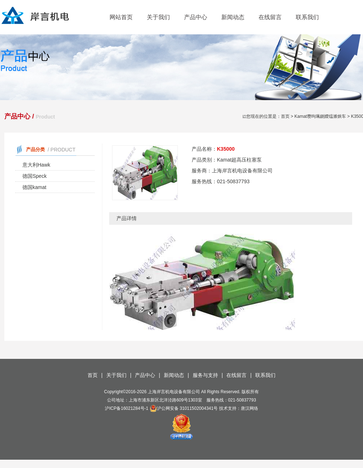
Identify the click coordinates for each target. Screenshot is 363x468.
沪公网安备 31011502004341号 (184, 408)
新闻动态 (232, 17)
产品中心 (195, 17)
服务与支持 (205, 375)
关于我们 (158, 17)
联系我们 (307, 17)
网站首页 (121, 17)
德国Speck (34, 176)
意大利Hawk (36, 165)
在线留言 (270, 17)
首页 (285, 116)
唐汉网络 (249, 408)
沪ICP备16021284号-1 (126, 408)
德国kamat (34, 187)
